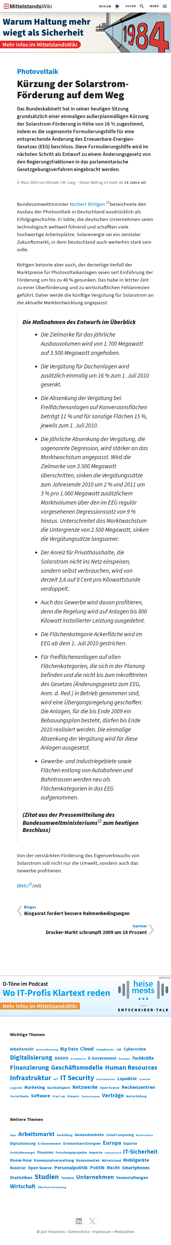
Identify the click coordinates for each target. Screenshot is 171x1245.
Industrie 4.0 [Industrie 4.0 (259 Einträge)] (113, 1153)
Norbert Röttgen (88, 204)
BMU (23, 885)
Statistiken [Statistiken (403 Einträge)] (21, 1177)
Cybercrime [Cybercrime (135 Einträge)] (135, 1049)
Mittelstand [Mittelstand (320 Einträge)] (111, 1160)
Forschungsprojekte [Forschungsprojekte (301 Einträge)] (71, 1152)
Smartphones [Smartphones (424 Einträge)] (136, 1168)
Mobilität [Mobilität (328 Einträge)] (18, 1168)
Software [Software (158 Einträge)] (40, 1095)
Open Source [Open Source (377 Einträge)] (40, 1168)
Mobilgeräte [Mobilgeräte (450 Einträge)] (136, 1160)
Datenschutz (78, 1232)
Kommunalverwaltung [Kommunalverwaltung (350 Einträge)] (54, 1160)
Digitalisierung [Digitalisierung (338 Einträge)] (31, 1057)
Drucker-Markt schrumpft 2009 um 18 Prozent (85, 929)
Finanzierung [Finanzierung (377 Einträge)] (29, 1067)
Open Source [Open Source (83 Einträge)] (109, 1088)
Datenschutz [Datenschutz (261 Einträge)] (144, 1135)
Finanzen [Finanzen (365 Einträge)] (45, 1152)
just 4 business (53, 1232)
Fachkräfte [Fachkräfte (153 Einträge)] (143, 1058)
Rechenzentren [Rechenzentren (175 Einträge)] (138, 1087)
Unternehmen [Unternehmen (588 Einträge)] (95, 1177)
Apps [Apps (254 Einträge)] (13, 1135)
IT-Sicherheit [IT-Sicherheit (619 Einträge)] (140, 1151)
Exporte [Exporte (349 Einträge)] (130, 1143)
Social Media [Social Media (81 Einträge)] (19, 1096)
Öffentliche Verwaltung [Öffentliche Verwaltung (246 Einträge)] (52, 1187)
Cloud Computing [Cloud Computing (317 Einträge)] (120, 1135)
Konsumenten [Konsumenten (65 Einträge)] (105, 1079)
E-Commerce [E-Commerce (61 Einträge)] (78, 1059)
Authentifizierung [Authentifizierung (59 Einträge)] (47, 1050)
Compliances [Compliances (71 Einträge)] (105, 1049)
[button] (135, 6)
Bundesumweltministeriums (60, 823)
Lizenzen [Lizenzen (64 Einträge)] (144, 1079)
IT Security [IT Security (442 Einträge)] (77, 1078)
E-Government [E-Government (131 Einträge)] (102, 1058)
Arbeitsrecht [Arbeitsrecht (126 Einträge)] (22, 1049)
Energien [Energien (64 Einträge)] (124, 1059)
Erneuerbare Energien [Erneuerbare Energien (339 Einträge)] (82, 1143)
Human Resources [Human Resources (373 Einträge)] (131, 1067)
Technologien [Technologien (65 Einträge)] (90, 1096)
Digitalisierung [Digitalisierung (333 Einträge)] (23, 1143)
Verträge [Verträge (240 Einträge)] (113, 1096)
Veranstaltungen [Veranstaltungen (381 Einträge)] (132, 1178)
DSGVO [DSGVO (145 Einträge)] (61, 1058)
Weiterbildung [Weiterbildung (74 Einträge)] (136, 1096)
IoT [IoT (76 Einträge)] (55, 1079)
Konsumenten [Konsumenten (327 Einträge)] (88, 1160)
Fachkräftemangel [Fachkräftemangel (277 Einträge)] (22, 1153)
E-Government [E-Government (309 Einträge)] (49, 1143)
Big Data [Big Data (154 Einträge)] (69, 1049)
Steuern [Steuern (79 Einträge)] (73, 1096)
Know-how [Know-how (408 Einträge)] (21, 1160)
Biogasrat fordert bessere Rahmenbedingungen (85, 910)
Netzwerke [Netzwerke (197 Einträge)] (85, 1087)
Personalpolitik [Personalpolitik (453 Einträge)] (71, 1167)
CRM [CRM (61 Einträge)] (118, 1050)
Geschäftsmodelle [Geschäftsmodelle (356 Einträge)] (77, 1067)
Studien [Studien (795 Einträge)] (47, 1177)
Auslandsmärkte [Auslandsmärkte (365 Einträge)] (89, 1135)
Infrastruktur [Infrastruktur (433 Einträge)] (30, 1078)
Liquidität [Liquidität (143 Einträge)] (127, 1078)
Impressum (101, 1232)
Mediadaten (124, 1232)
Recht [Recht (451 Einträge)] (113, 1167)
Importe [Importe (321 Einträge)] (95, 1152)
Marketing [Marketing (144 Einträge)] (34, 1087)
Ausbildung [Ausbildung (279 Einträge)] (65, 1135)
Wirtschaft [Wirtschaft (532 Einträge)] (22, 1186)
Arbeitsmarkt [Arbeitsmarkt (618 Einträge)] (36, 1134)
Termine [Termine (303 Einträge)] (67, 1178)
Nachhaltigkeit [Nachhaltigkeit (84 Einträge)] (58, 1088)
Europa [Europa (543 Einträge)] (112, 1143)
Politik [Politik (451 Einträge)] (97, 1167)
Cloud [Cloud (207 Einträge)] (87, 1049)
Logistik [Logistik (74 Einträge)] (16, 1088)
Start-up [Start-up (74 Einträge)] (58, 1096)
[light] (109, 6)
